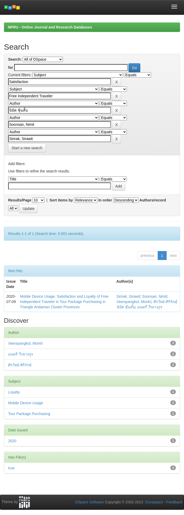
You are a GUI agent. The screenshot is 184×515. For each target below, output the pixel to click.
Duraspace (154, 502)
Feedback (174, 502)
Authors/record (152, 200)
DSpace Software (89, 502)
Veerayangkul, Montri (133, 302)
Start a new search (27, 148)
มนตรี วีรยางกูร (149, 307)
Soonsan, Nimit (154, 296)
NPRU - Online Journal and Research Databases (50, 27)
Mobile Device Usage (25, 403)
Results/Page (19, 200)
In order (105, 200)
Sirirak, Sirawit (128, 296)
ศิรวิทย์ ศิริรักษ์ (164, 302)
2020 (12, 441)
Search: (15, 59)
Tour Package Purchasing (29, 414)
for (10, 67)
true (11, 468)
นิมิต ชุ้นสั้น (125, 307)
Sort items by (61, 200)
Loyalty (14, 392)
